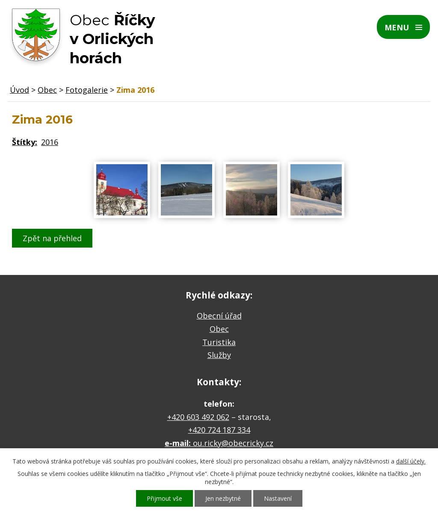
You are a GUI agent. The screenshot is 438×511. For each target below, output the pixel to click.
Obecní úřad (219, 315)
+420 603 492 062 (198, 417)
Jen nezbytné (223, 498)
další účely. (411, 461)
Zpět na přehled (52, 238)
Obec (47, 90)
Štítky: (24, 142)
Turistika (219, 342)
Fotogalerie (86, 90)
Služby (219, 355)
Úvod (19, 90)
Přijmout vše (164, 498)
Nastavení (278, 498)
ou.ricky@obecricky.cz (233, 443)
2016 (49, 142)
